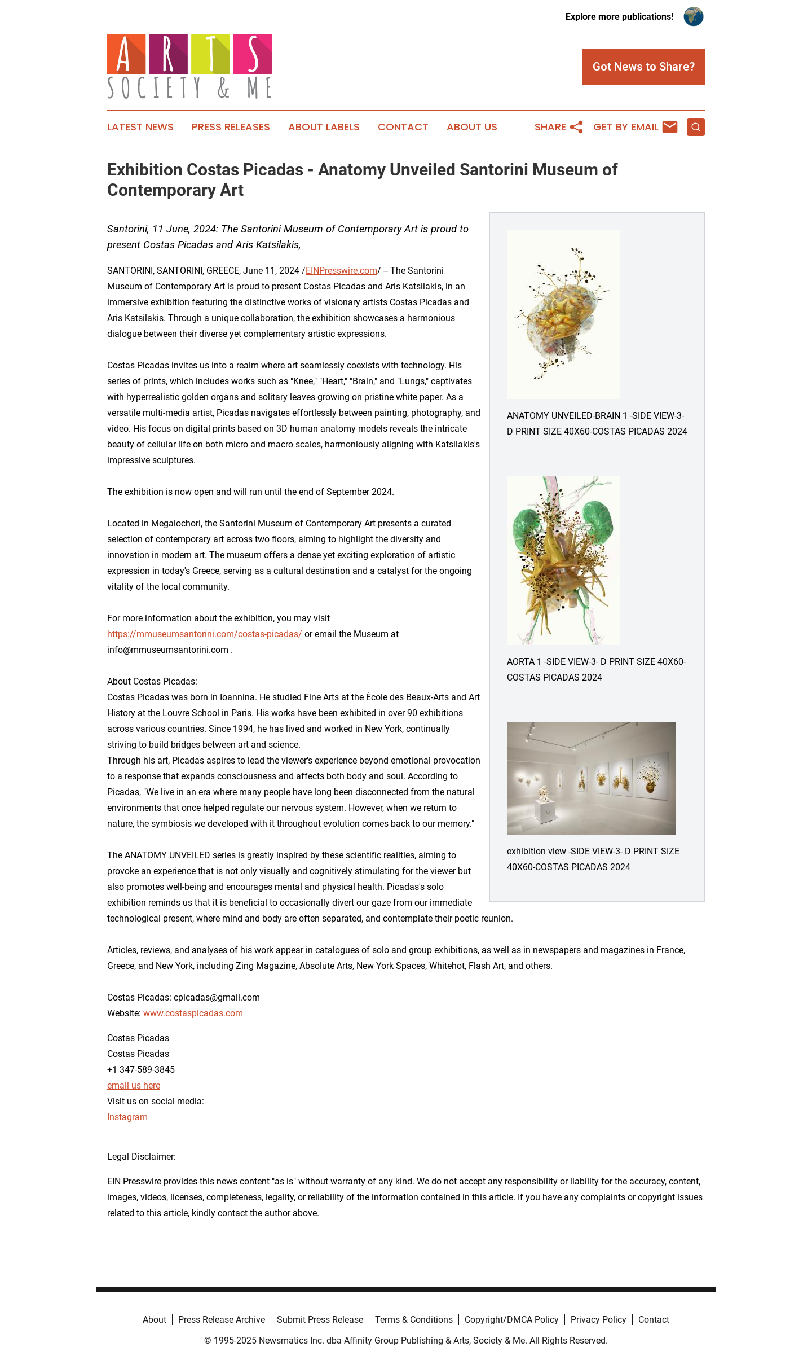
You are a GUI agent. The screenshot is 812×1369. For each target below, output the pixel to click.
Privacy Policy (598, 1319)
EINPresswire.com (341, 270)
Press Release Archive (221, 1319)
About (154, 1319)
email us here (133, 1085)
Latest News (140, 127)
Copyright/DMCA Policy (512, 1319)
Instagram (127, 1117)
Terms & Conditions (414, 1319)
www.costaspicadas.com (193, 1013)
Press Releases (231, 127)
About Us (472, 127)
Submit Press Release (320, 1319)
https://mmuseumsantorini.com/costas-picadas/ (204, 634)
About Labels (324, 127)
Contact (403, 127)
